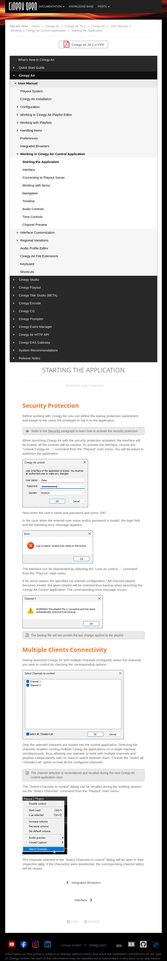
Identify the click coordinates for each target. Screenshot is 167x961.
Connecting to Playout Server (43, 177)
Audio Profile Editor (34, 248)
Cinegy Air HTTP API (34, 334)
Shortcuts (27, 272)
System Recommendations (38, 350)
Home (36, 26)
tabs (41, 864)
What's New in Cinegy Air (36, 60)
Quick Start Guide (31, 67)
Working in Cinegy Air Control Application (38, 30)
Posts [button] (104, 6)
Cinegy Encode (30, 303)
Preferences (29, 138)
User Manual (118, 26)
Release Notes (29, 358)
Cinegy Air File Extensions (39, 256)
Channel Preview (34, 224)
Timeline (28, 201)
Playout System (31, 91)
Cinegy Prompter (31, 319)
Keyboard (27, 264)
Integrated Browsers (34, 146)
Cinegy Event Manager (35, 327)
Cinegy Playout (30, 287)
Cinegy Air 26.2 (75, 26)
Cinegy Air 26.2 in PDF (83, 44)
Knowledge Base (81, 6)
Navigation (30, 193)
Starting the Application (87, 30)
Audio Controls (33, 209)
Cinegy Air (52, 26)
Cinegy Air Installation (36, 99)
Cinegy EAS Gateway (34, 342)
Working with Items (36, 185)
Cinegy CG (27, 311)
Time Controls (32, 217)
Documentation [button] (52, 6)
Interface (28, 169)
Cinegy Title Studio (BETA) (38, 295)
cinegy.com (97, 945)
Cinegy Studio (29, 279)
